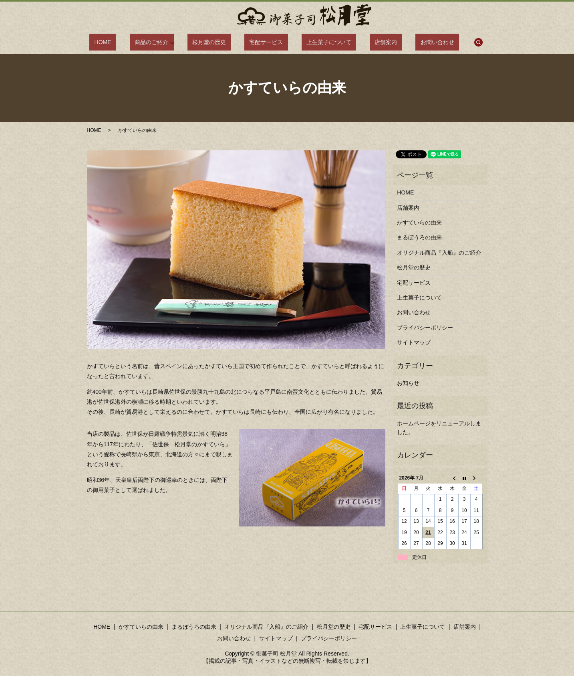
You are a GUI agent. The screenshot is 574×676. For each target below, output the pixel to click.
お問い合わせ (410, 42)
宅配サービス (269, 42)
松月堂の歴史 (221, 42)
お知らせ (408, 383)
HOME (130, 42)
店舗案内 (368, 42)
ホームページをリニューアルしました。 (439, 427)
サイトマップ (414, 342)
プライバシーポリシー (425, 327)
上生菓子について (321, 42)
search (446, 42)
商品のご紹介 (169, 42)
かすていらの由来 (419, 222)
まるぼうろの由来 (419, 237)
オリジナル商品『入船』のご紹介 (439, 252)
